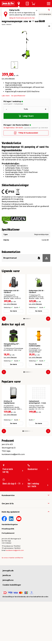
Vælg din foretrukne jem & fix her (22, 18)
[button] (24, 318)
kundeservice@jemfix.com (15, 550)
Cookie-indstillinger (12, 585)
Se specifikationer (18, 96)
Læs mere (6, 96)
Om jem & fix (8, 504)
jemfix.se (7, 575)
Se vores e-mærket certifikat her (12, 557)
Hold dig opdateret (10, 512)
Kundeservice (8, 495)
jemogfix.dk (8, 571)
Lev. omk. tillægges (8, 78)
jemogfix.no (8, 580)
